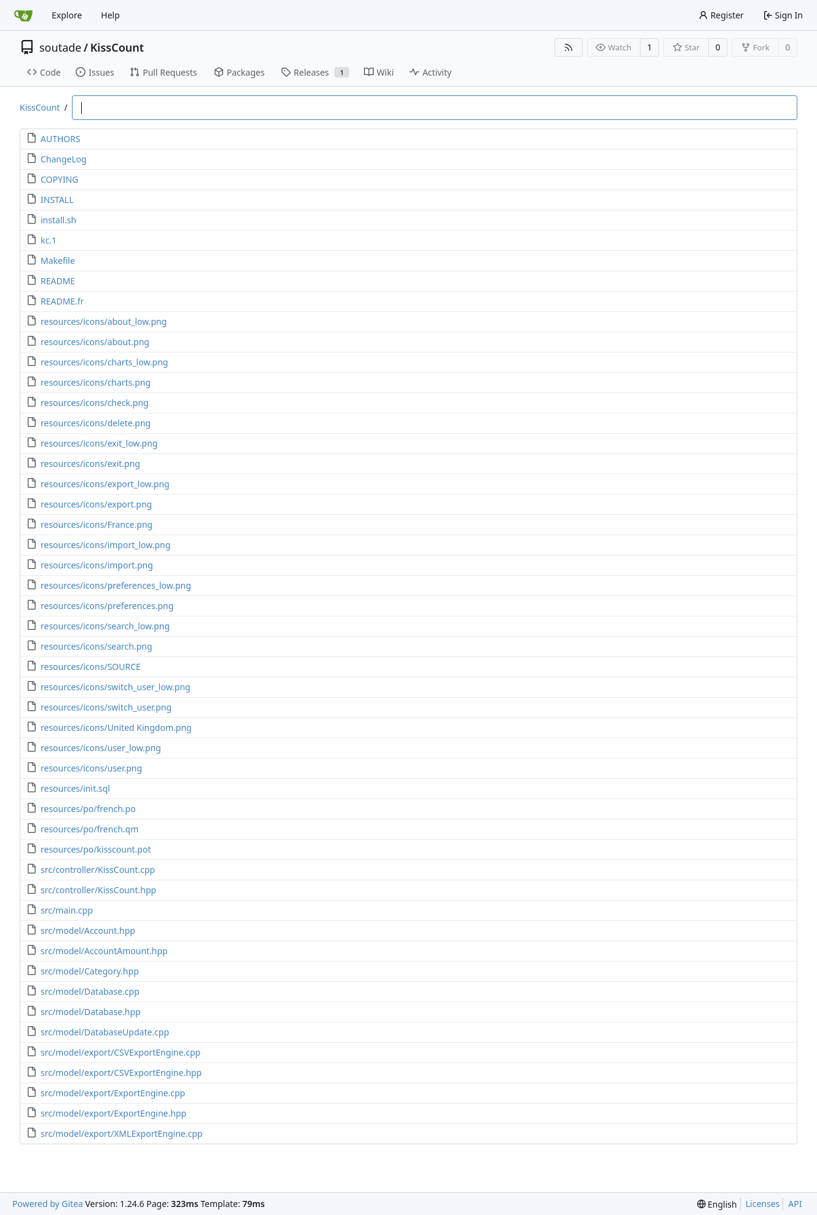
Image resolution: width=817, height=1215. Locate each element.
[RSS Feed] (569, 47)
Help (110, 15)
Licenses (763, 1203)
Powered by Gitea (47, 1203)
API (795, 1203)
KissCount (117, 47)
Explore (67, 15)
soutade (60, 47)
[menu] (717, 1204)
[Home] (23, 15)
